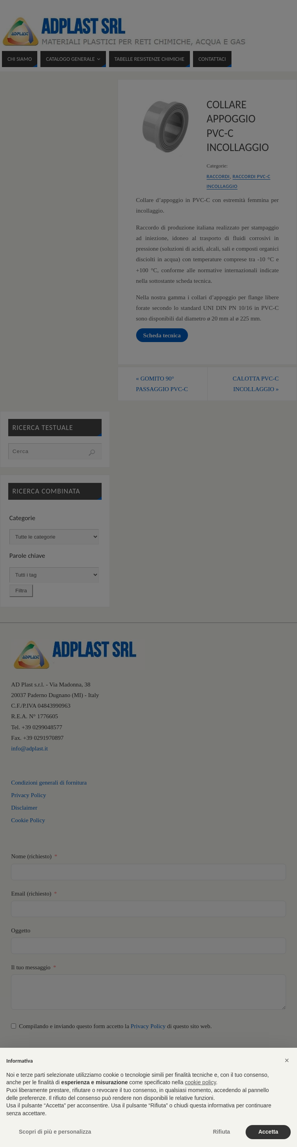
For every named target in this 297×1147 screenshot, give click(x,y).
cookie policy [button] (200, 1082)
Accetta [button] (268, 1132)
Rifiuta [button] (221, 1132)
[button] (287, 1060)
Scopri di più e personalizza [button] (55, 1132)
